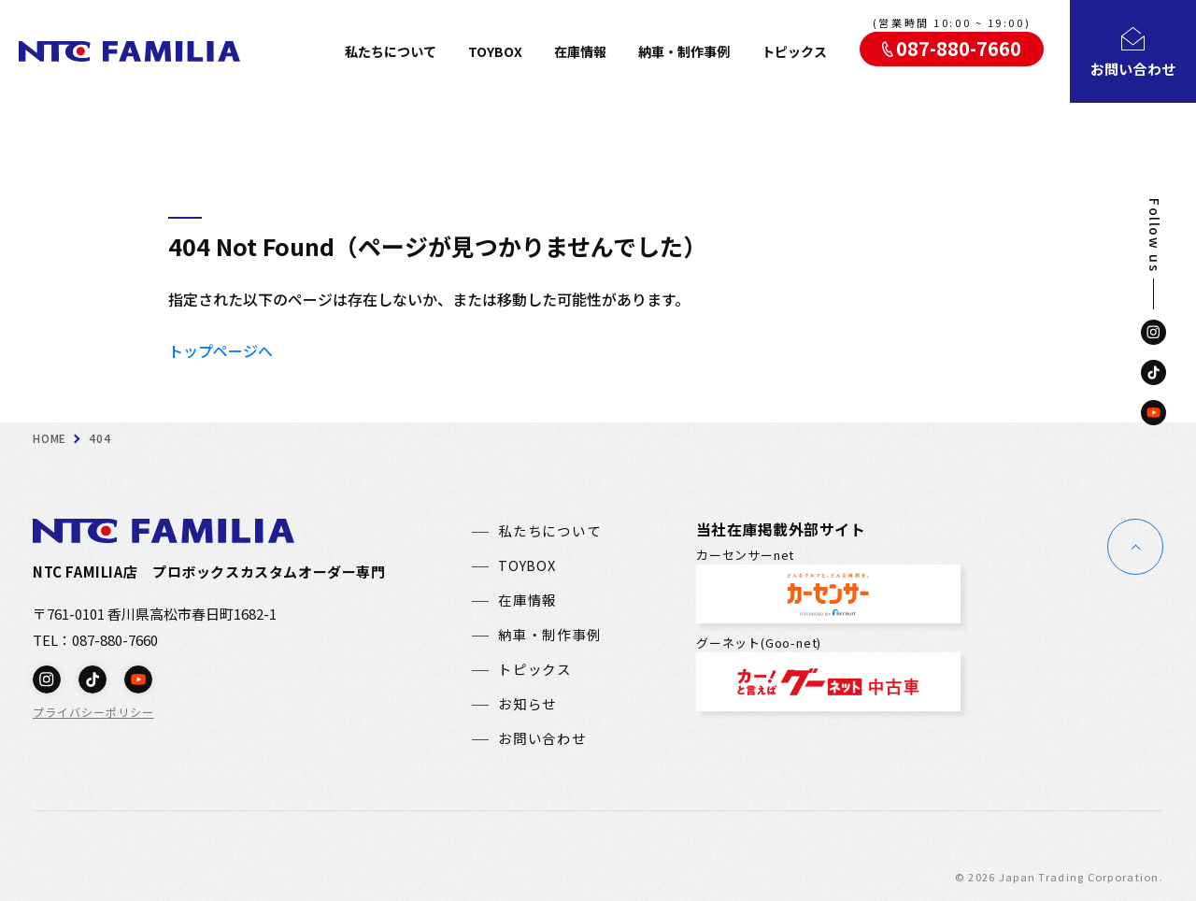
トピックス (794, 51)
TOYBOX (495, 51)
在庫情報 (580, 51)
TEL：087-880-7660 (95, 640)
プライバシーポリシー (93, 712)
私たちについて (390, 51)
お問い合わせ (542, 739)
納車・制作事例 (684, 51)
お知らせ (527, 704)
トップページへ (220, 350)
